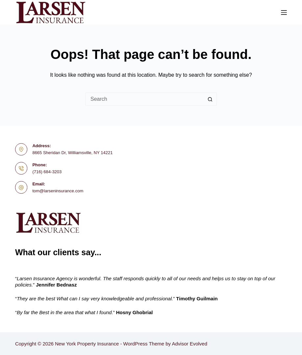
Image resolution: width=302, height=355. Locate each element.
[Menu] (284, 12)
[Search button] (210, 99)
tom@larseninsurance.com (57, 190)
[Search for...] (144, 99)
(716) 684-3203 (47, 171)
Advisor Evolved (189, 343)
